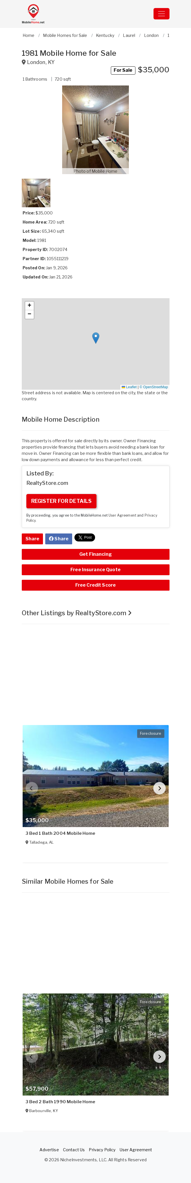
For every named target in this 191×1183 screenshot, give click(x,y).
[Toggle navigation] (161, 13)
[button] (96, 129)
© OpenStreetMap (154, 387)
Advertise (49, 1149)
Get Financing (95, 554)
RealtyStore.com (47, 483)
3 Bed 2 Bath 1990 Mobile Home (60, 1101)
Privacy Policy (102, 1149)
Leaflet (129, 387)
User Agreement (122, 515)
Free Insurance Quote (95, 569)
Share (32, 538)
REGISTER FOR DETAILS (61, 501)
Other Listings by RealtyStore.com (77, 613)
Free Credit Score (95, 585)
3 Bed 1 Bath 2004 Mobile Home (60, 833)
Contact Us (74, 1149)
